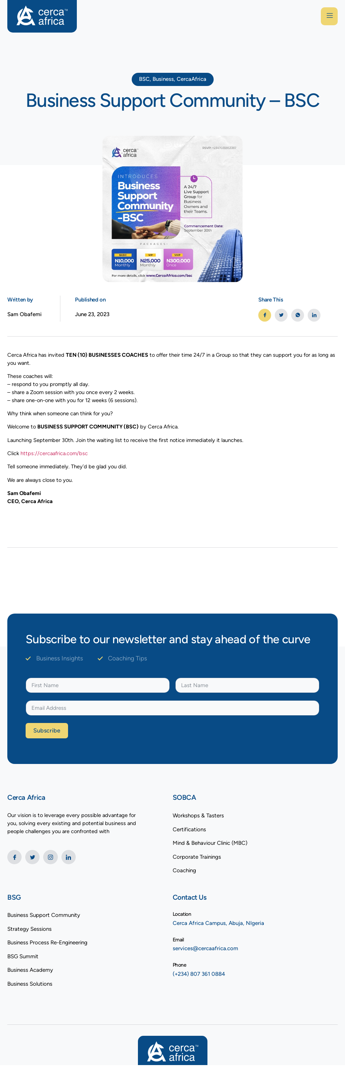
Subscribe (46, 733)
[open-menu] (328, 16)
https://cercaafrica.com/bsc (55, 455)
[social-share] (264, 315)
